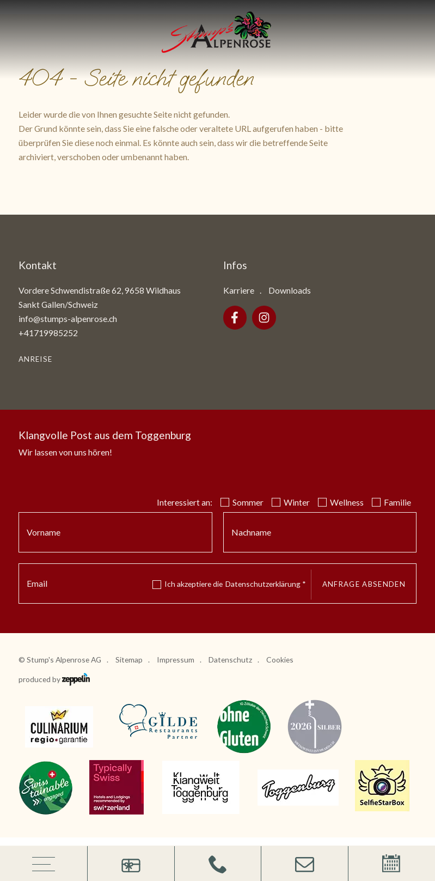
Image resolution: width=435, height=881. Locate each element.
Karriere (238, 290)
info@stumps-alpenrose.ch (68, 318)
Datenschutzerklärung (265, 583)
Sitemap (129, 659)
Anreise (35, 359)
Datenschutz (230, 659)
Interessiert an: (184, 502)
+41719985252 (48, 332)
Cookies (279, 659)
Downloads (289, 290)
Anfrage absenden (364, 584)
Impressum (175, 659)
